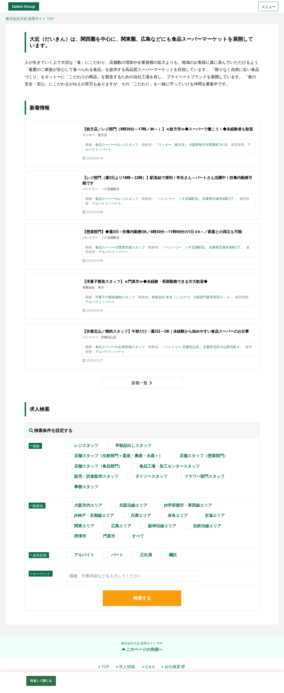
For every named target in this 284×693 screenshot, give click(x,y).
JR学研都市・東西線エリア (188, 505)
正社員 (146, 554)
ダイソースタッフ (151, 476)
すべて (138, 536)
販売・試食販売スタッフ (96, 476)
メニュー (268, 6)
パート (117, 554)
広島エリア (121, 525)
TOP (105, 666)
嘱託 (173, 554)
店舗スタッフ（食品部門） (98, 466)
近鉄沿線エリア (207, 525)
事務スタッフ (86, 486)
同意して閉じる (41, 681)
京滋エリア (215, 515)
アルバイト (84, 554)
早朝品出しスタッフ (133, 445)
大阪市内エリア (88, 505)
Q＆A (150, 666)
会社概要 (174, 666)
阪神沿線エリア (162, 525)
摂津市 (80, 536)
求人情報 (127, 666)
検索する (142, 598)
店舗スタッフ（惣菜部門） (204, 455)
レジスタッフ (86, 445)
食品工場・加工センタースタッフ (169, 466)
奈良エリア (178, 515)
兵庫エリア (141, 515)
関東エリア (84, 525)
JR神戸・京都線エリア (94, 515)
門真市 (109, 536)
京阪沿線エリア (133, 505)
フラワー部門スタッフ (204, 476)
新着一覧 (139, 383)
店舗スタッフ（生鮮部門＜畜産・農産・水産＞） (118, 455)
